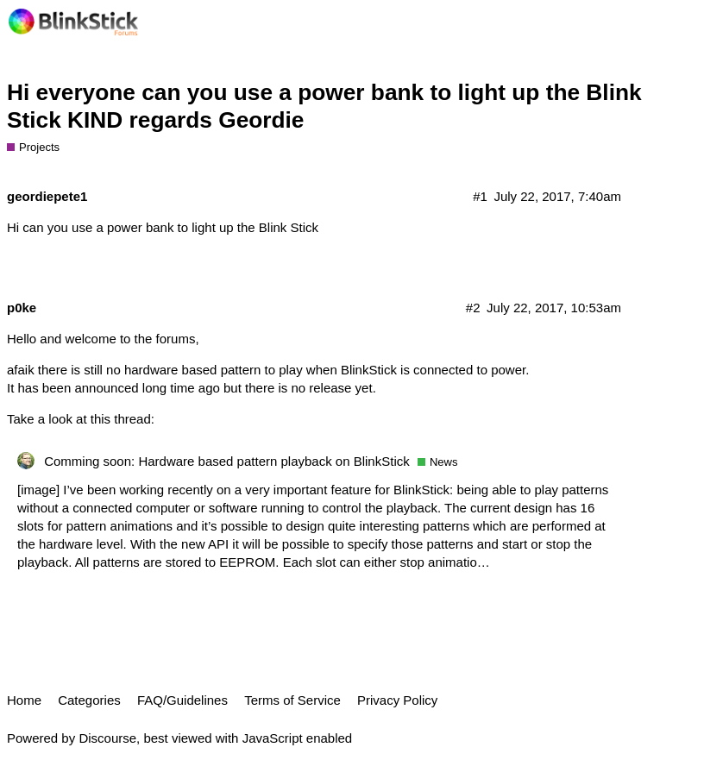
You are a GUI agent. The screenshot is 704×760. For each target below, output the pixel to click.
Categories (89, 700)
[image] (38, 489)
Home (24, 700)
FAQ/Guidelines (182, 700)
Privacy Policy (397, 700)
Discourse (107, 738)
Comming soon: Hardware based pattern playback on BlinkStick (227, 461)
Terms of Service (292, 700)
